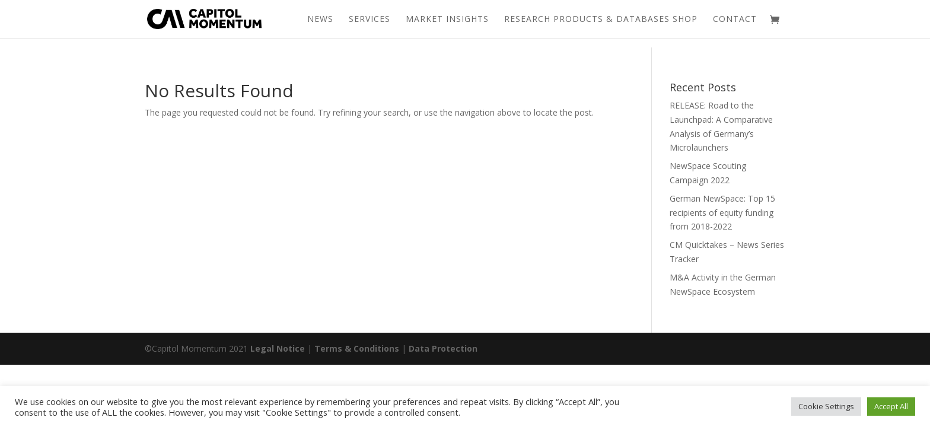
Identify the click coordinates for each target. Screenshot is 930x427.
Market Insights (447, 19)
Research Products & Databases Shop (601, 19)
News (320, 19)
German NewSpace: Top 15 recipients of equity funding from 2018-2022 (722, 212)
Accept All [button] (891, 406)
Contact (735, 19)
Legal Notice (277, 348)
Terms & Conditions (356, 348)
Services (369, 19)
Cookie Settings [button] (826, 406)
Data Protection (443, 348)
